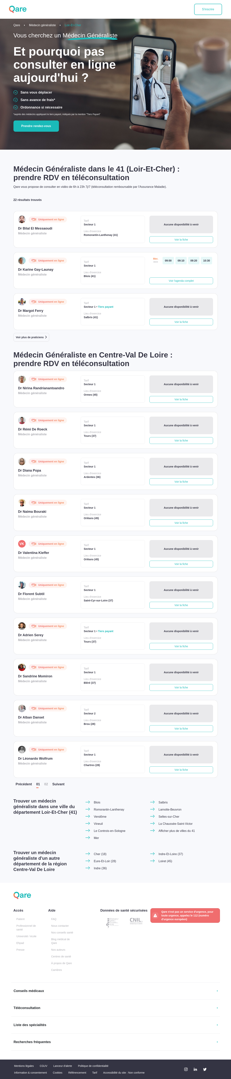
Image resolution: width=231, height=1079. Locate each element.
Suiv (58, 784)
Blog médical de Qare (60, 941)
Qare (16, 25)
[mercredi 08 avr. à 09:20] (193, 260)
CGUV (43, 1065)
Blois (97, 802)
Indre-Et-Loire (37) (171, 854)
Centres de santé (61, 956)
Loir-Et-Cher (73, 25)
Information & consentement (30, 1072)
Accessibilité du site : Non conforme (124, 1072)
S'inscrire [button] (208, 9)
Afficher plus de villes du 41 (177, 830)
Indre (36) (100, 868)
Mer (96, 838)
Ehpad (20, 943)
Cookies (57, 1072)
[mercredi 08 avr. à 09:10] (181, 260)
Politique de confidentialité (93, 1065)
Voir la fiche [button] (181, 239)
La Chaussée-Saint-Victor (176, 823)
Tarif (94, 1072)
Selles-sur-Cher (169, 816)
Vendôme (100, 816)
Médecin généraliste (42, 25)
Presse (20, 949)
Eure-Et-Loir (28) (105, 861)
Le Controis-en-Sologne (110, 830)
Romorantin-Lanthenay (109, 809)
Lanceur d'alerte (62, 1065)
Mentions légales (24, 1065)
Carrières (56, 969)
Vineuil (98, 823)
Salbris (163, 802)
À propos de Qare (61, 963)
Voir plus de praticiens (30, 337)
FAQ (53, 919)
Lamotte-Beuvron (170, 809)
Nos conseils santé (62, 932)
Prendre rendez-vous (36, 126)
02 (46, 784)
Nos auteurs (58, 949)
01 (38, 784)
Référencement (77, 1072)
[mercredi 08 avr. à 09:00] (168, 260)
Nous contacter (60, 925)
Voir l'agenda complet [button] (181, 280)
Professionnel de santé (26, 927)
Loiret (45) (165, 861)
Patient (20, 919)
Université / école (26, 936)
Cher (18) (100, 854)
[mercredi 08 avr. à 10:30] (206, 260)
